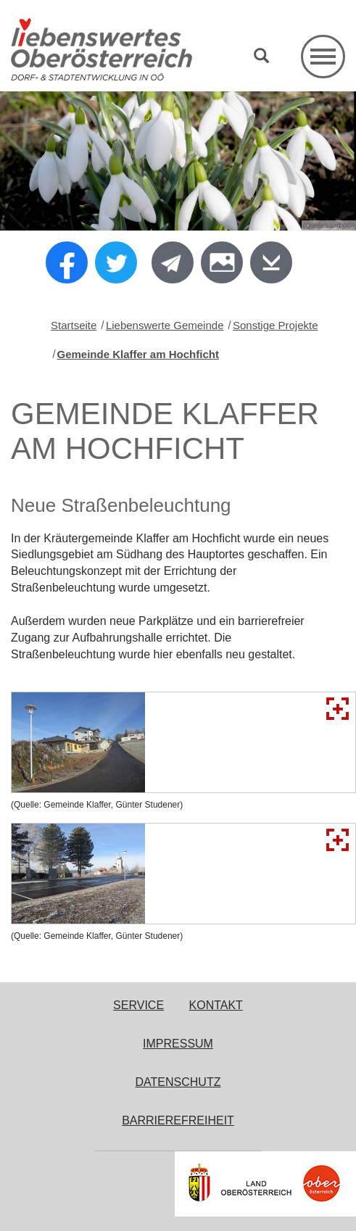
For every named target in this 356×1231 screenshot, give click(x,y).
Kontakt (216, 1005)
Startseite (73, 325)
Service (138, 1005)
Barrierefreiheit (178, 1120)
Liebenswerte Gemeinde (165, 325)
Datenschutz (178, 1082)
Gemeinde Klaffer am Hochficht (138, 354)
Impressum (178, 1043)
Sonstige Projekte (275, 325)
